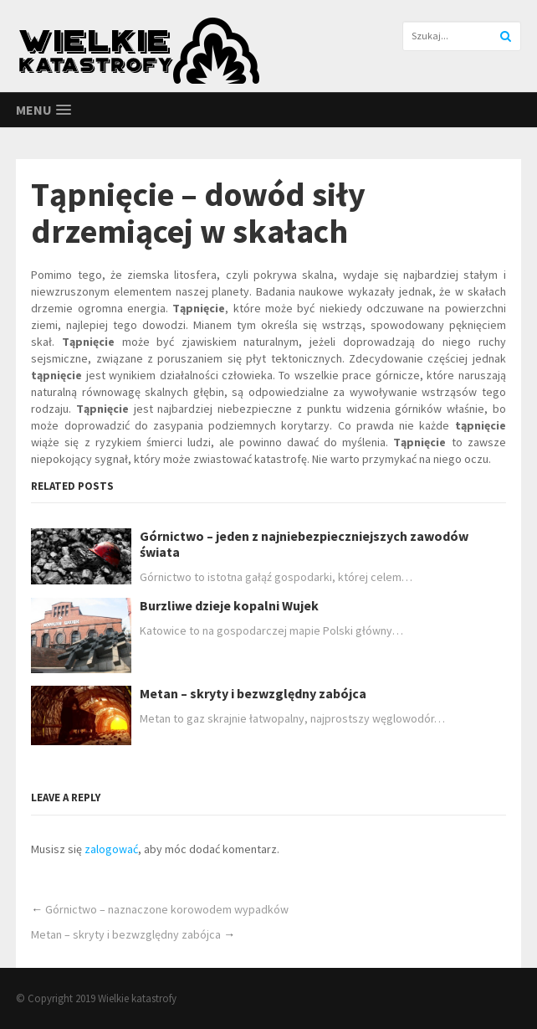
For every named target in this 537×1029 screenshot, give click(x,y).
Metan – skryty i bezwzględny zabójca (253, 694)
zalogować (111, 849)
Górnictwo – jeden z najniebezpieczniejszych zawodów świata (304, 544)
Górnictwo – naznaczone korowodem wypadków (167, 909)
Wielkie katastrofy (137, 998)
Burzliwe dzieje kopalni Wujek (229, 606)
